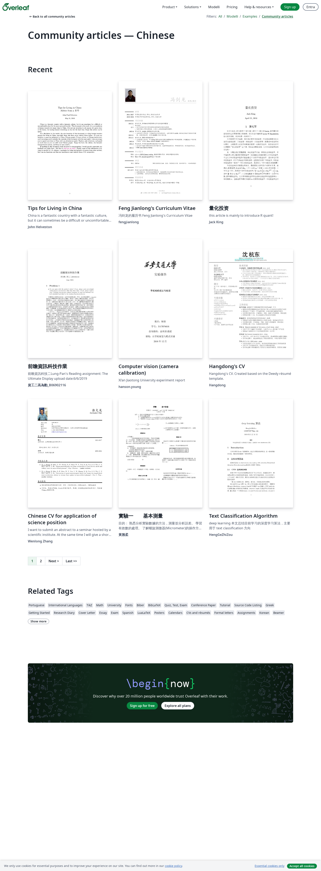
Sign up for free (142, 705)
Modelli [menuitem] (214, 7)
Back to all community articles (52, 16)
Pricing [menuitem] (232, 7)
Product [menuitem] (168, 7)
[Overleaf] (15, 7)
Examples (250, 16)
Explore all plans (178, 705)
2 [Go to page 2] (41, 561)
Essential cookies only (269, 866)
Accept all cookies (301, 866)
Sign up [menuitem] (290, 7)
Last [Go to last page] (71, 561)
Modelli (232, 16)
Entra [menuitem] (310, 7)
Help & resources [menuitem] (257, 7)
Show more (38, 621)
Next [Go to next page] (54, 561)
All (220, 16)
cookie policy (173, 866)
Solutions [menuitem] (191, 7)
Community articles (277, 16)
